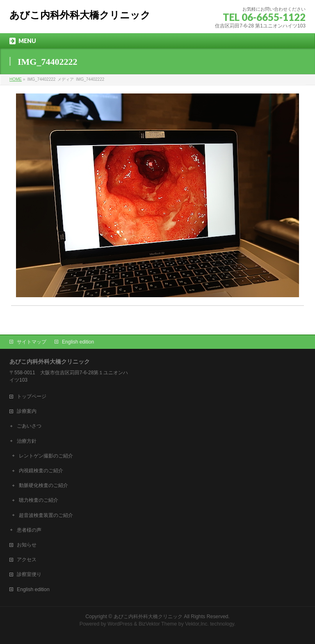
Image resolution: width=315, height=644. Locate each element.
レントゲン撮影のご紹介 (46, 456)
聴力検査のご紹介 (38, 500)
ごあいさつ (29, 426)
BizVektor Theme (158, 624)
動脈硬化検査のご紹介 (43, 485)
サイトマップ (31, 342)
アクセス (27, 559)
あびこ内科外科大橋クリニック (80, 15)
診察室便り (29, 574)
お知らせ (27, 545)
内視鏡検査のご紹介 (41, 470)
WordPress (119, 624)
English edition (78, 342)
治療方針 (27, 441)
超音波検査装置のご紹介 (46, 515)
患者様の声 (29, 530)
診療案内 (27, 411)
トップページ (31, 396)
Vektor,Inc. (197, 624)
